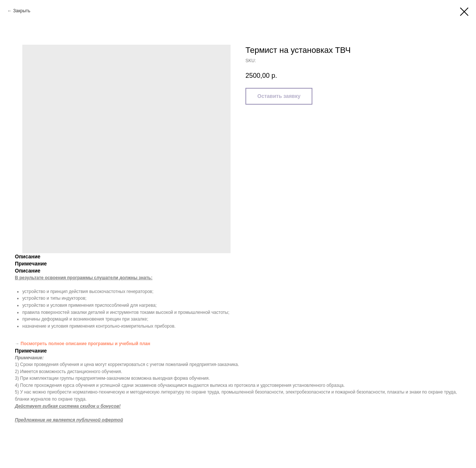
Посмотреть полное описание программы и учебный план (85, 343)
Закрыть (21, 10)
